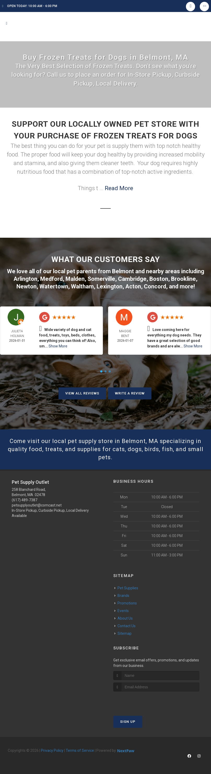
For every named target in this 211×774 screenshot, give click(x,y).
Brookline (183, 279)
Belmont (123, 271)
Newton (26, 286)
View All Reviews (82, 393)
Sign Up (128, 722)
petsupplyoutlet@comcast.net (37, 505)
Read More (119, 188)
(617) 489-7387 (24, 500)
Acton (133, 286)
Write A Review (130, 393)
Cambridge (132, 279)
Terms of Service (80, 750)
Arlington (25, 279)
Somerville (101, 279)
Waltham (82, 286)
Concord (155, 286)
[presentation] (141, 701)
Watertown (53, 286)
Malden (75, 279)
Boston (158, 279)
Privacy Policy (52, 750)
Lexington (109, 286)
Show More (58, 346)
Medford (51, 279)
